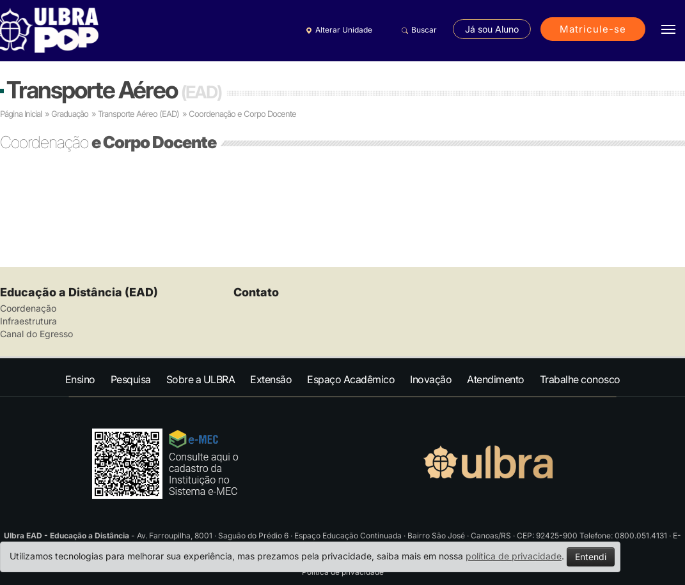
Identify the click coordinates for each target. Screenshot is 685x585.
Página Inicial (21, 114)
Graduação (69, 114)
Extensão (271, 379)
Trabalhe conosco (580, 379)
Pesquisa (131, 379)
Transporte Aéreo (113, 89)
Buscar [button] (417, 30)
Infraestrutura (28, 320)
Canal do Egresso (36, 333)
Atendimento (495, 379)
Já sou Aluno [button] (492, 29)
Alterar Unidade (337, 30)
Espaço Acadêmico (351, 379)
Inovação (431, 379)
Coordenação (28, 308)
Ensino (80, 379)
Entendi (590, 556)
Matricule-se (593, 29)
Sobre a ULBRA (200, 379)
